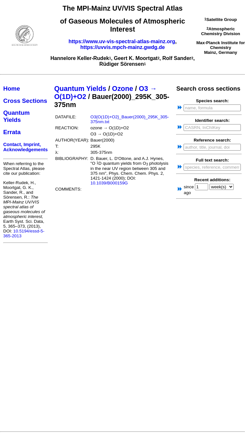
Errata (12, 132)
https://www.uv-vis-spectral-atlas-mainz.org (122, 41)
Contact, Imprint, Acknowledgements (25, 147)
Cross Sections (25, 100)
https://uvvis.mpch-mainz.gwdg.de (122, 47)
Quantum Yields (16, 116)
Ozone (122, 89)
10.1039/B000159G (109, 183)
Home (11, 88)
